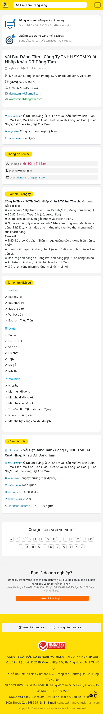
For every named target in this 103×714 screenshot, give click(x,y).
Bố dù (12, 335)
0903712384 (25, 170)
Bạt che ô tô (16, 309)
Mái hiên (14, 379)
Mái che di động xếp (21, 397)
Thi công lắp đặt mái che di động (29, 409)
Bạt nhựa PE (16, 303)
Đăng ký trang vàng (41, 20)
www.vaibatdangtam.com (25, 99)
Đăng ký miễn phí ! (52, 598)
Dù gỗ (12, 365)
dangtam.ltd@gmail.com (25, 93)
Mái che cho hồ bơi (20, 403)
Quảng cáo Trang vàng (70, 627)
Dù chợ (12, 353)
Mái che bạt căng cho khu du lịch (29, 421)
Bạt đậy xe (15, 297)
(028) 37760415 (22, 81)
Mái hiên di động (19, 391)
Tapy (11, 359)
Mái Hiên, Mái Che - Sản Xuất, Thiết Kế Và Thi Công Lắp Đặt (48, 120)
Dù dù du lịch (16, 341)
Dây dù (12, 371)
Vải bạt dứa (15, 314)
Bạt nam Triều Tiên (20, 320)
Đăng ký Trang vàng (35, 627)
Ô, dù (12, 329)
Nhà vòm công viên (20, 415)
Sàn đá (12, 347)
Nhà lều (13, 385)
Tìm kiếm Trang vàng (31, 5)
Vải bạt (13, 290)
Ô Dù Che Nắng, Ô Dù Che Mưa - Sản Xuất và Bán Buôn (59, 116)
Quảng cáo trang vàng (41, 36)
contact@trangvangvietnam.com (78, 702)
